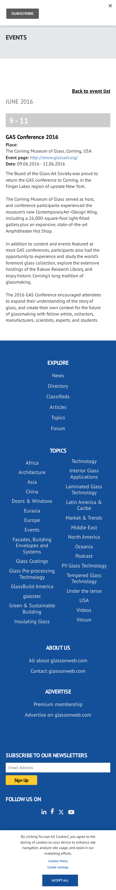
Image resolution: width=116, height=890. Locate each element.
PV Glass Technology (84, 565)
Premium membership (58, 704)
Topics (58, 417)
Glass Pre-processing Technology (32, 573)
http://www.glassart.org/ (54, 157)
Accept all (60, 880)
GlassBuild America (32, 586)
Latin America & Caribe (84, 505)
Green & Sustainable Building (32, 608)
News (58, 375)
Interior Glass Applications (84, 473)
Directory (58, 386)
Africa (32, 463)
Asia (32, 482)
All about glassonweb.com (58, 660)
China (32, 491)
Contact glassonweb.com (58, 671)
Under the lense (84, 591)
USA (84, 600)
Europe (32, 520)
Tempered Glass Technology (84, 578)
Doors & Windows (32, 501)
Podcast (84, 556)
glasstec (32, 596)
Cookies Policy (58, 861)
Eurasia (32, 510)
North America (84, 537)
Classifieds (58, 396)
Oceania (84, 546)
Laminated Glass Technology (84, 489)
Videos (84, 610)
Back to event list (91, 91)
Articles (58, 407)
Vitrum (84, 619)
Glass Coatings (32, 561)
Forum (58, 428)
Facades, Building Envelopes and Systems (32, 545)
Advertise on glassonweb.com (58, 714)
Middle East (84, 527)
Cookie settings (58, 867)
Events (32, 529)
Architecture (32, 472)
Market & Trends (84, 517)
